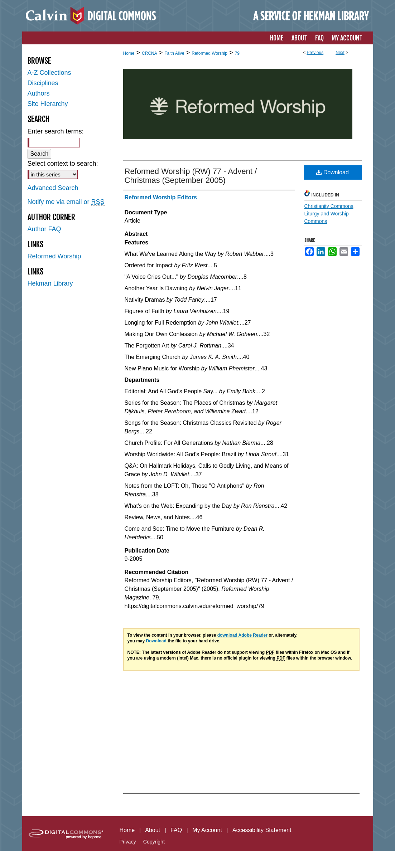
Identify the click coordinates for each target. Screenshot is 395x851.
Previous (315, 52)
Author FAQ (44, 229)
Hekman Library (50, 283)
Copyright (154, 842)
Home (129, 53)
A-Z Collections (49, 72)
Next (340, 52)
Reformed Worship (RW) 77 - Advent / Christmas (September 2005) (191, 176)
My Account (207, 830)
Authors (39, 93)
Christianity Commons (328, 206)
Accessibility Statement (262, 830)
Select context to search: (63, 163)
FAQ (176, 830)
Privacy (128, 842)
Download (332, 172)
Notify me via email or (66, 202)
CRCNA (149, 53)
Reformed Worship (209, 53)
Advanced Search (53, 187)
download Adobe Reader (242, 635)
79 (237, 53)
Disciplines (43, 83)
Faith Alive (174, 53)
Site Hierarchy (48, 103)
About (152, 830)
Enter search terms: (56, 131)
